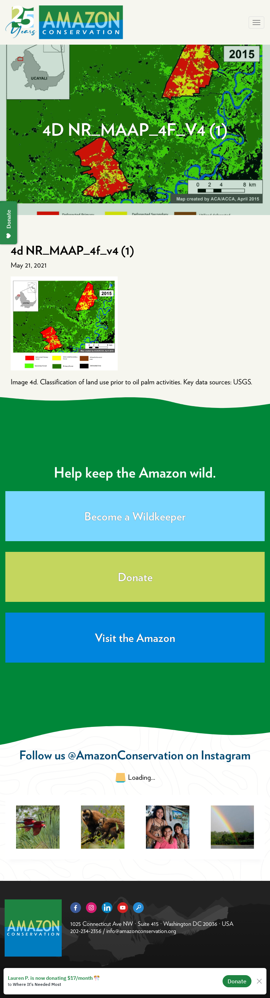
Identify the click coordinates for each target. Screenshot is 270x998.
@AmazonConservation (125, 755)
